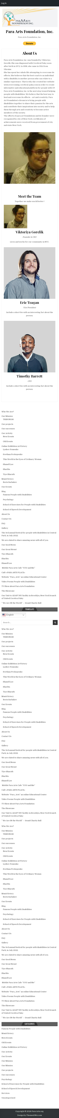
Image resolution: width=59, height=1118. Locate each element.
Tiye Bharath (9, 474)
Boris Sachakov (10, 482)
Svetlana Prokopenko (12, 454)
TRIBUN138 (8, 419)
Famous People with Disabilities (17, 495)
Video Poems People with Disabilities (18, 582)
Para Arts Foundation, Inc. (29, 37)
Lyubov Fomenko (10, 449)
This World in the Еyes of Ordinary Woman (22, 459)
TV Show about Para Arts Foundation (18, 586)
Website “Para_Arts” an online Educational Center (24, 577)
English (8, 615)
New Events (8, 436)
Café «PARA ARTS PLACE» (13, 572)
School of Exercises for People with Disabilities (24, 505)
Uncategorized (8, 1098)
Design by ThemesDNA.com (29, 1115)
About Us (29, 53)
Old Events (8, 441)
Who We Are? (8, 412)
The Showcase (8, 591)
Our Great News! (9, 549)
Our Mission (7, 416)
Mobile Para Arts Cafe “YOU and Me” (18, 568)
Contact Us (6, 519)
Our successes (8, 429)
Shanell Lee (8, 464)
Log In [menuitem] (3, 3)
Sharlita (6, 469)
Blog (4, 491)
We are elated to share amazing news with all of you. (25, 540)
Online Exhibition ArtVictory (14, 446)
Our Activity (7, 433)
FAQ (3, 523)
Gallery (5, 528)
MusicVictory (8, 479)
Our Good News (9, 545)
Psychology (8, 500)
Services (6, 1093)
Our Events (7, 487)
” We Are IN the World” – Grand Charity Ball (21, 603)
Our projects (7, 424)
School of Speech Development (17, 510)
